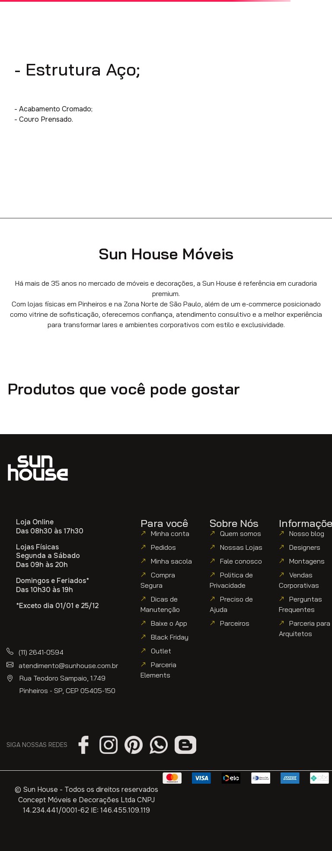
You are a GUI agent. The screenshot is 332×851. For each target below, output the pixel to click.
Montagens (307, 561)
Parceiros (234, 623)
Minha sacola (171, 561)
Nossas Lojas (241, 547)
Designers (304, 547)
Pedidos (163, 547)
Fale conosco (241, 561)
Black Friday (169, 637)
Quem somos (240, 533)
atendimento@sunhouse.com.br (68, 665)
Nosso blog (306, 533)
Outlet (161, 650)
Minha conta (170, 533)
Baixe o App (169, 623)
